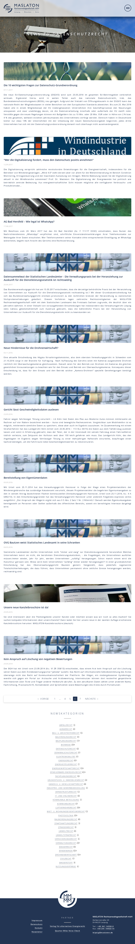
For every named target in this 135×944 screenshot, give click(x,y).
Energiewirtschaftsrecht (66, 768)
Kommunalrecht (66, 803)
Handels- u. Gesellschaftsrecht (66, 784)
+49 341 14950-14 (105, 929)
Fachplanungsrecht (65, 776)
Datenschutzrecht (66, 748)
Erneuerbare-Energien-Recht (65, 772)
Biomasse (66, 744)
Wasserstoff (66, 862)
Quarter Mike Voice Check (67, 931)
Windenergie (66, 850)
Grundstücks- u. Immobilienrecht (66, 780)
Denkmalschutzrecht (65, 752)
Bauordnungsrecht (65, 737)
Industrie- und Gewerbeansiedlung (66, 788)
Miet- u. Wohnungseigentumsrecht (66, 811)
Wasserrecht (66, 847)
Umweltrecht (66, 831)
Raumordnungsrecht (65, 819)
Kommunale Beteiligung (66, 799)
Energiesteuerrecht (66, 764)
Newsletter (37, 932)
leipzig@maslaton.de (103, 932)
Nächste (92, 699)
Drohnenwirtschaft (66, 854)
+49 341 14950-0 (106, 926)
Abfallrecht (65, 725)
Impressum (37, 920)
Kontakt (38, 928)
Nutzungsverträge (66, 866)
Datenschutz (37, 924)
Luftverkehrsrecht (66, 807)
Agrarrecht (66, 729)
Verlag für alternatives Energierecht (67, 926)
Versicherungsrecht (66, 839)
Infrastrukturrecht (66, 792)
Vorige (43, 699)
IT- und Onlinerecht (66, 796)
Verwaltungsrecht (66, 843)
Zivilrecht (65, 858)
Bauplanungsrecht (66, 741)
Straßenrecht (66, 827)
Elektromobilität (65, 756)
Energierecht (66, 760)
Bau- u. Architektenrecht (65, 733)
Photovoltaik (65, 815)
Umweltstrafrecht (66, 835)
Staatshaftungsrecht (65, 823)
